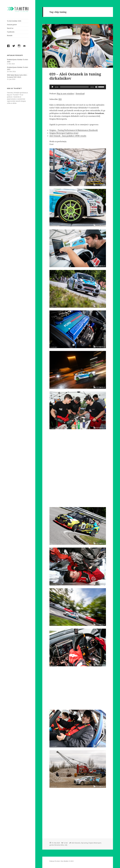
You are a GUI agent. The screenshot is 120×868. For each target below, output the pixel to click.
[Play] (52, 87)
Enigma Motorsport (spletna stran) (63, 133)
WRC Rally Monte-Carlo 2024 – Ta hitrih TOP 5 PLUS (17, 76)
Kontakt (9, 35)
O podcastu (10, 32)
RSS (60, 99)
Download (80, 93)
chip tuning (84, 843)
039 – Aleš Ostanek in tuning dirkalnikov (75, 76)
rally (65, 845)
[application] (77, 87)
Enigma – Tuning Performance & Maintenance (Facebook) (73, 130)
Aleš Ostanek (75, 843)
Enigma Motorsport (94, 843)
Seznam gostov (12, 25)
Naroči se (10, 28)
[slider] (74, 87)
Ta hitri (65, 843)
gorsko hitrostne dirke (56, 845)
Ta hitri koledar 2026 (14, 21)
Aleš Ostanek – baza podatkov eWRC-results (67, 136)
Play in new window (65, 93)
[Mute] (96, 87)
